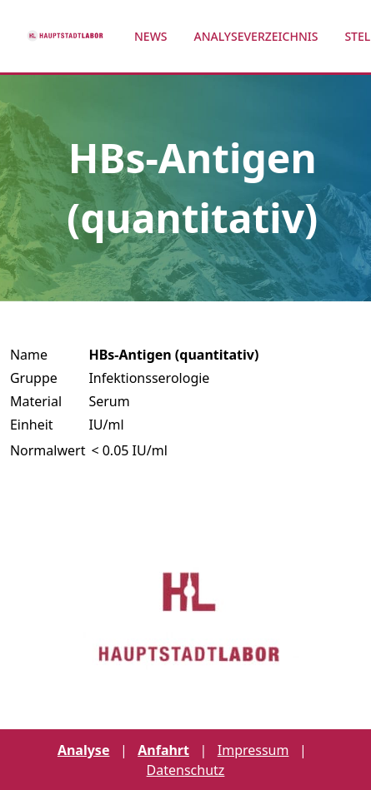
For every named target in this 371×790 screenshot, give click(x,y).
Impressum (253, 750)
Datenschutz (186, 770)
